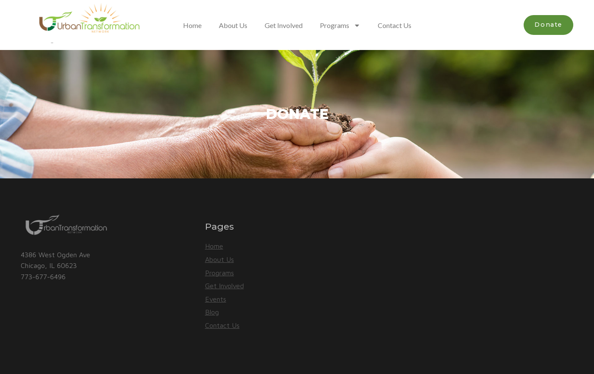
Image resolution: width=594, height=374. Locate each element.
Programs (340, 25)
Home (192, 25)
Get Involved (284, 25)
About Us (233, 25)
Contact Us (394, 25)
